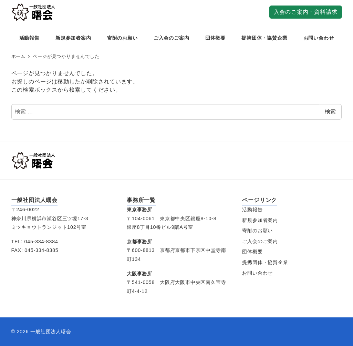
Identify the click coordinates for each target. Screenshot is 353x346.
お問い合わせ (257, 273)
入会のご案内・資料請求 (306, 12)
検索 (330, 111)
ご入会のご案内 (260, 241)
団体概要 (252, 251)
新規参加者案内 (260, 220)
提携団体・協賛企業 (265, 262)
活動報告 (252, 209)
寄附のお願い (257, 230)
